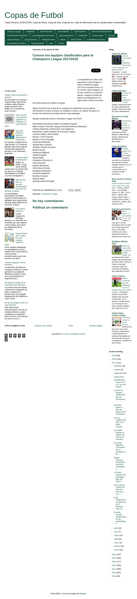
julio (116, 528)
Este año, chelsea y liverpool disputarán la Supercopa (21, 135)
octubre (117, 370)
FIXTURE (111, 36)
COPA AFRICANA (46, 32)
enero (116, 550)
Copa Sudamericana (66, 36)
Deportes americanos (121, 209)
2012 (114, 569)
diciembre (118, 366)
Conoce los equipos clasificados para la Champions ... (119, 396)
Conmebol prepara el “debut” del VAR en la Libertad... (119, 434)
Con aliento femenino (20, 210)
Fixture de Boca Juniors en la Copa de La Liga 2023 (121, 185)
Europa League (97, 36)
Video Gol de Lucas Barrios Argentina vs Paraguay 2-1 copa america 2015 (16, 120)
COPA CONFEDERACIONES (101, 32)
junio (116, 532)
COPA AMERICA (64, 32)
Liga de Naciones (31, 40)
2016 (114, 554)
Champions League (14, 32)
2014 (114, 562)
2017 (114, 363)
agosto (117, 377)
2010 (114, 576)
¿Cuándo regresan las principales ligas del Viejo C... (120, 476)
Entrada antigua (95, 326)
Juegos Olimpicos (13, 40)
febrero (117, 546)
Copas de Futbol (34, 15)
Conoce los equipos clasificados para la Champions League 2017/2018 (63, 57)
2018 (114, 359)
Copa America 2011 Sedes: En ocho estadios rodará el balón (16, 239)
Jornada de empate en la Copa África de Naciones (15, 284)
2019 (114, 355)
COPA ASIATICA (80, 32)
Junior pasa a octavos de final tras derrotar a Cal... (119, 489)
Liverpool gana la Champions (22, 158)
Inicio (71, 326)
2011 (114, 572)
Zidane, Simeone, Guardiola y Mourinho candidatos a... (119, 463)
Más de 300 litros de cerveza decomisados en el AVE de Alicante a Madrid (16, 185)
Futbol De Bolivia (119, 54)
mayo (116, 535)
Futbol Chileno (118, 276)
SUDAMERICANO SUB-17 (96, 40)
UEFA (51, 43)
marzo (117, 543)
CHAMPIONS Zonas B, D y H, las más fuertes (120, 383)
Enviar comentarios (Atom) (74, 334)
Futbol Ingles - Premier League (119, 314)
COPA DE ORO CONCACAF (17, 36)
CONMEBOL (30, 32)
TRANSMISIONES (37, 43)
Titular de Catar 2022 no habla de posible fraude (126, 250)
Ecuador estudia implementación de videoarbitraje (120, 518)
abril (116, 539)
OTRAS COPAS (76, 40)
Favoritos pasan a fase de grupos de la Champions (120, 409)
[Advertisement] (55, 82)
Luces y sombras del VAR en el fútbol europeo (120, 422)
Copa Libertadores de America (43, 36)
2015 (114, 558)
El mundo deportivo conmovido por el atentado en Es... (120, 448)
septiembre (119, 373)
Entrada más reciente (43, 326)
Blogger (83, 593)
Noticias (63, 40)
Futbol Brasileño (119, 146)
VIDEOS (61, 43)
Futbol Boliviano (119, 91)
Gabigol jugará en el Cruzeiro (126, 151)
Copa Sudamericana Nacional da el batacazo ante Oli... (120, 503)
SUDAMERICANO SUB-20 (16, 43)
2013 (114, 565)
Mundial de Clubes (48, 40)
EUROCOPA (82, 36)
